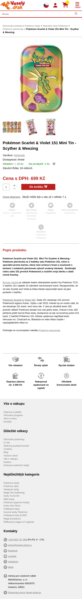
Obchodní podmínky (14, 439)
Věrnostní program (13, 415)
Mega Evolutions (12, 518)
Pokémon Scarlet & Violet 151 (19, 300)
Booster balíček (11, 282)
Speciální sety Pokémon (55, 25)
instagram (13, 561)
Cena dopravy (11, 196)
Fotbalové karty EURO (15, 515)
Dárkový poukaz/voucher (16, 445)
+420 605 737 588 (17, 539)
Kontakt (7, 421)
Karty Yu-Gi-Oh (11, 495)
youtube (12, 556)
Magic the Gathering (14, 492)
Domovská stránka (12, 25)
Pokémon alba (11, 486)
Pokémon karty (32, 25)
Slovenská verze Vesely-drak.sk (24, 592)
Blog (6, 452)
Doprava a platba (12, 412)
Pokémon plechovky (13, 29)
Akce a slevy (10, 418)
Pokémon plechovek (49, 330)
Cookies (8, 449)
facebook (13, 550)
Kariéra (7, 462)
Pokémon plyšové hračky (17, 502)
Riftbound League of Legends (19, 522)
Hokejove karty (11, 489)
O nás (7, 442)
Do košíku (38, 186)
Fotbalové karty (12, 509)
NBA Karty (9, 499)
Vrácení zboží (11, 455)
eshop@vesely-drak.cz (20, 545)
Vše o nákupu (11, 458)
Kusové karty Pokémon (16, 512)
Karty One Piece (12, 505)
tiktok (10, 567)
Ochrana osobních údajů (16, 465)
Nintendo (19, 155)
